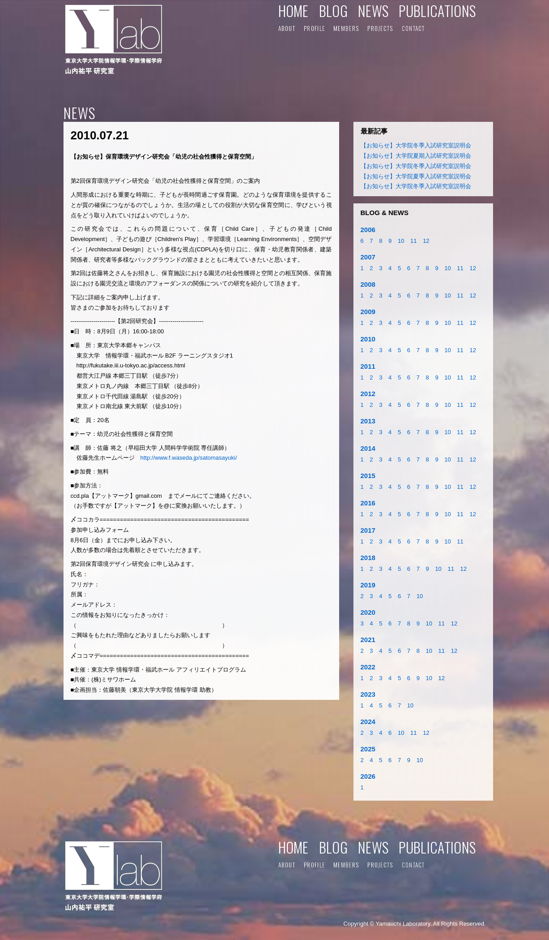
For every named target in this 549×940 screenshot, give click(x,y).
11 (413, 240)
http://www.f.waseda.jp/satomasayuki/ (188, 457)
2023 (368, 694)
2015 (368, 475)
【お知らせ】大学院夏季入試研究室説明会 (416, 176)
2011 (368, 366)
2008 (368, 284)
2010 (368, 339)
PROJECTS (380, 28)
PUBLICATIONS (437, 10)
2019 (368, 585)
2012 (368, 393)
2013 (368, 421)
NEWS (373, 10)
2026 (368, 776)
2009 (368, 311)
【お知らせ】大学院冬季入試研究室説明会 (416, 145)
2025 (368, 749)
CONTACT (413, 28)
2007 (368, 257)
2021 (368, 639)
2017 (368, 530)
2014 (368, 448)
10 (401, 240)
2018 (368, 557)
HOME (293, 10)
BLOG (333, 10)
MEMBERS (346, 28)
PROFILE (314, 28)
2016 (368, 503)
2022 (368, 667)
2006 (368, 229)
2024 (368, 721)
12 (426, 240)
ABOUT (287, 28)
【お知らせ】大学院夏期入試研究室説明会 (416, 155)
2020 (368, 612)
